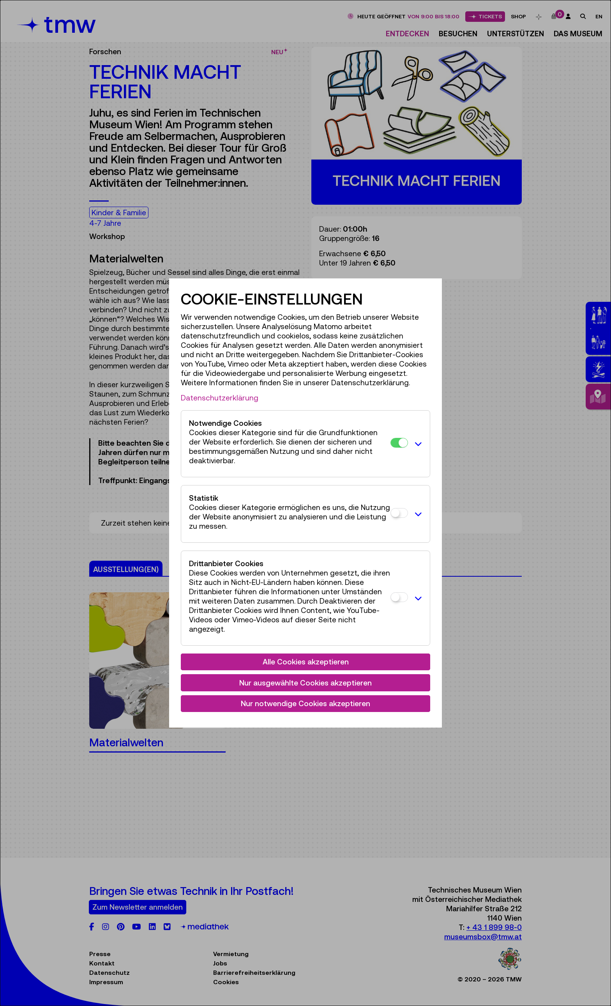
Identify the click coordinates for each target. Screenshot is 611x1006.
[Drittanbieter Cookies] (399, 597)
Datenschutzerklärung (219, 397)
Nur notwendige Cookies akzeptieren (305, 703)
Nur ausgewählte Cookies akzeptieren (305, 682)
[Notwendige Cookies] (399, 443)
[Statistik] (399, 513)
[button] (417, 443)
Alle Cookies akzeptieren (306, 661)
